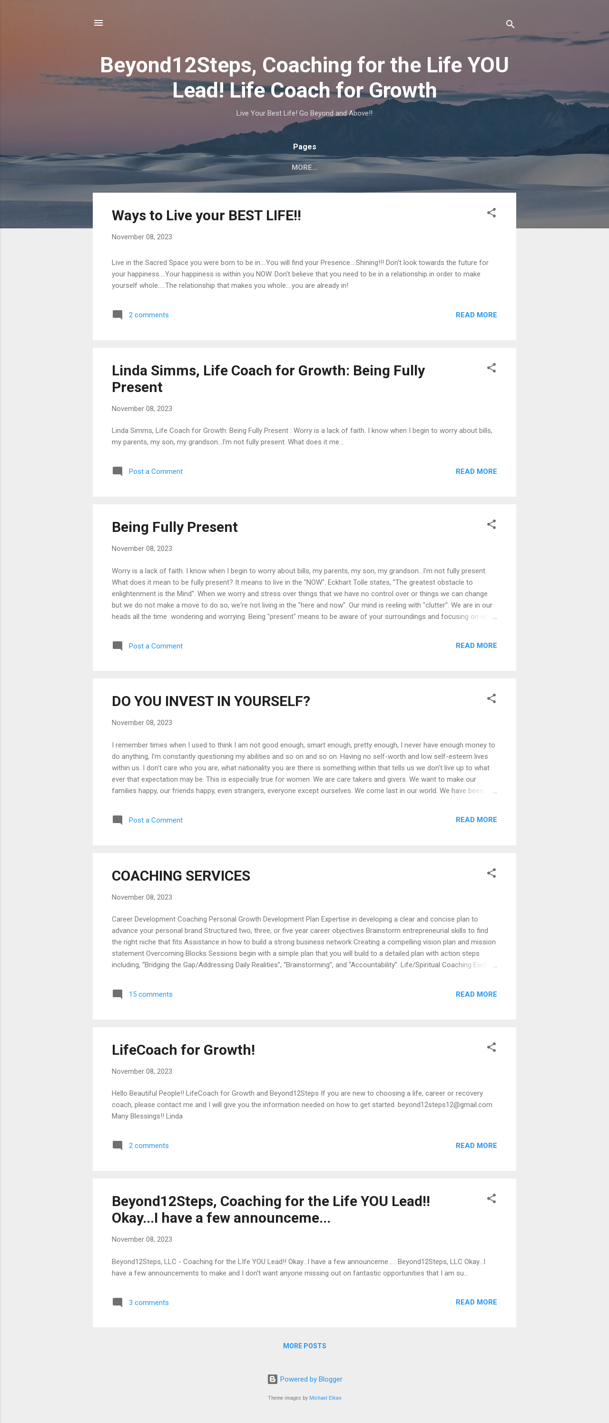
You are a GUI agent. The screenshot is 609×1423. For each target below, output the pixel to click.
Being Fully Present (175, 528)
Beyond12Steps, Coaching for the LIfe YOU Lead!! (201, 167)
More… (491, 167)
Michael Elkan (325, 1398)
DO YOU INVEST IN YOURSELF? (211, 703)
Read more (476, 317)
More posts (304, 1348)
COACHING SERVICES (181, 877)
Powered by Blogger (305, 1379)
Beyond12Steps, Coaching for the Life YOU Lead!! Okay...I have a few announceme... (271, 1211)
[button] (491, 216)
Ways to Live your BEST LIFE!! (206, 217)
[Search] (510, 25)
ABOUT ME (442, 167)
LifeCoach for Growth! (183, 1051)
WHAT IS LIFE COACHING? (360, 167)
